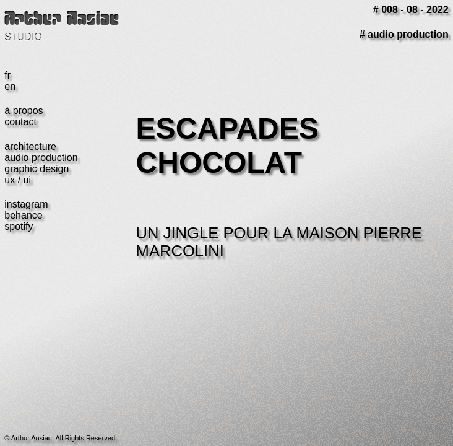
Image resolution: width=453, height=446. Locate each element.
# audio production (404, 34)
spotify (18, 226)
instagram (26, 204)
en (9, 86)
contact (20, 121)
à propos (23, 110)
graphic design (36, 169)
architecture (30, 146)
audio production (40, 157)
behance (23, 215)
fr (7, 75)
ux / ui (17, 180)
